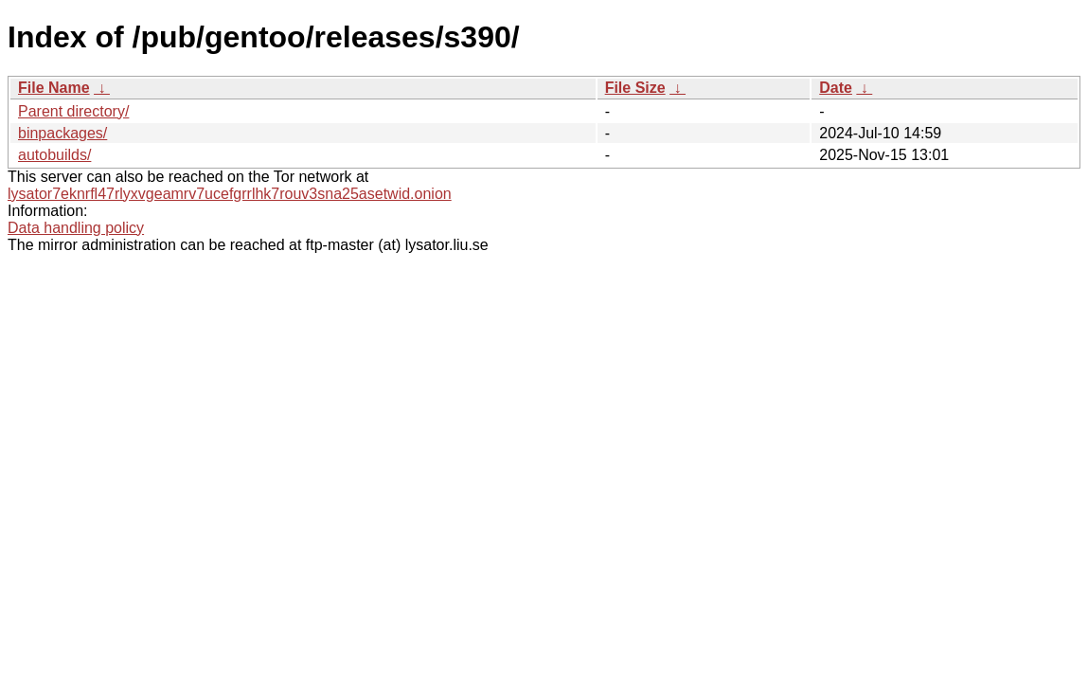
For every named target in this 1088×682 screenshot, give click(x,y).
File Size (635, 88)
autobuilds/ (54, 155)
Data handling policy (76, 228)
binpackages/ (62, 133)
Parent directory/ (73, 111)
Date (835, 88)
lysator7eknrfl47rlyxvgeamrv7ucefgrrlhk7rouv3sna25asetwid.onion (230, 194)
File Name (54, 88)
